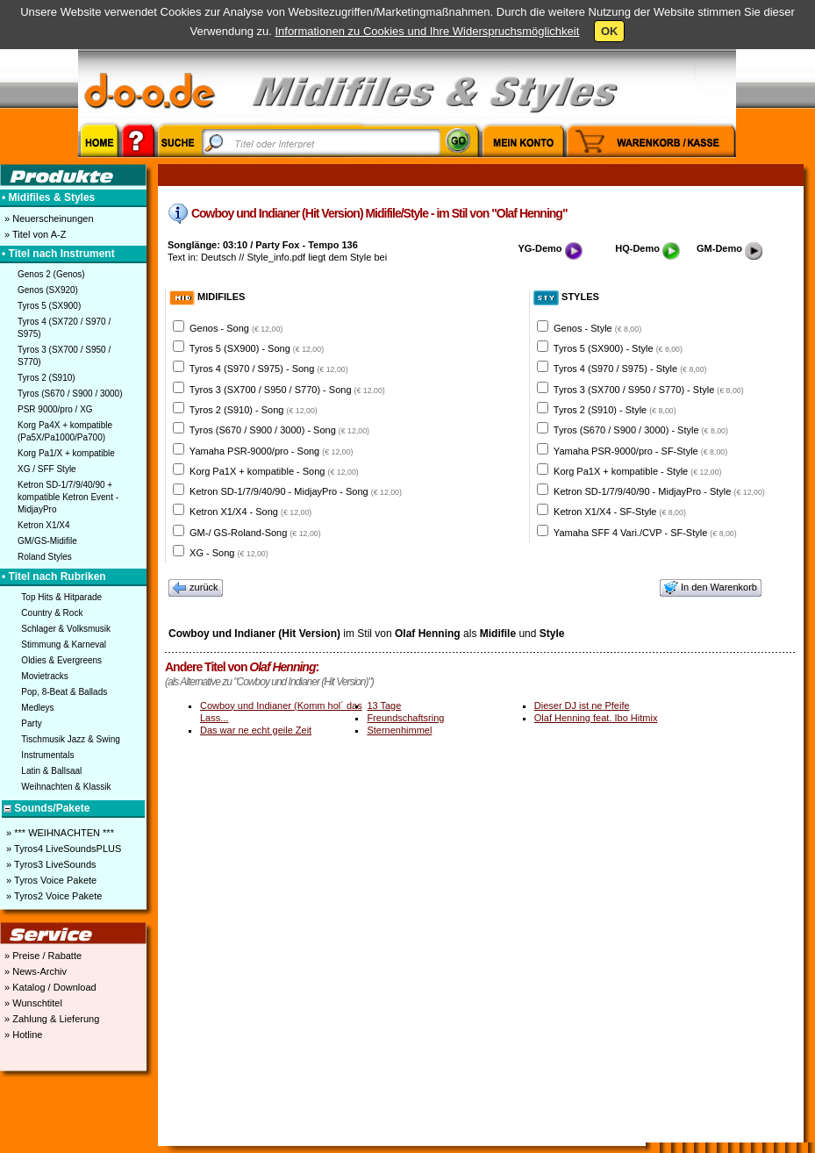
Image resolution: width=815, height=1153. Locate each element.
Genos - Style (597, 328)
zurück (195, 588)
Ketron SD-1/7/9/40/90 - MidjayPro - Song (295, 491)
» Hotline (22, 1034)
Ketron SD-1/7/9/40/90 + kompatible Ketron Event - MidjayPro (68, 497)
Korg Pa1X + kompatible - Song (274, 471)
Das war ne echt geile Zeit (255, 730)
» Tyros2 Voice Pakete (53, 896)
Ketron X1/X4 (43, 525)
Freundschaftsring (405, 718)
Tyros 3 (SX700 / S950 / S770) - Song (287, 389)
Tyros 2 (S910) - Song (253, 410)
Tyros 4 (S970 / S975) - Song (268, 368)
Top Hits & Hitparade (61, 597)
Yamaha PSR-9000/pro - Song (271, 451)
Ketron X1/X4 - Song (250, 511)
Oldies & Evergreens (61, 660)
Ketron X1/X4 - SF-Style (620, 511)
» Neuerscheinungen (48, 218)
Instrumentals (47, 755)
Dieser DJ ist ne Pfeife (582, 705)
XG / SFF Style (47, 469)
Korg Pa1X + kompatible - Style (637, 471)
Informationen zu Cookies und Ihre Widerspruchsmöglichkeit (427, 31)
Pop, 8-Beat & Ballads (64, 692)
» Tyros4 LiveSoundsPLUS (62, 848)
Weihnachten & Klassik (66, 786)
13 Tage (384, 705)
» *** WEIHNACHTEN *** (59, 832)
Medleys (37, 708)
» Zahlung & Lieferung (50, 1018)
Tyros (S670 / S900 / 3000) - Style (641, 430)
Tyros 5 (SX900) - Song (256, 348)
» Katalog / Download (49, 987)
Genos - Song (235, 328)
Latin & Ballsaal (51, 771)
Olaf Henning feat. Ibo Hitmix (596, 718)
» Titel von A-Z (34, 234)
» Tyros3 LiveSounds (50, 864)
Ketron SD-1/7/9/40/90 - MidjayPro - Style (659, 491)
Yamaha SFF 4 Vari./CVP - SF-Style (645, 532)
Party (31, 723)
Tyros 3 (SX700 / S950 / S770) (64, 356)
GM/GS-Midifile (47, 541)
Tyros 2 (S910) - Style (615, 410)
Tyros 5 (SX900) (49, 306)
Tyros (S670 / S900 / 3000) (70, 393)
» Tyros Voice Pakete (50, 880)
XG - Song (228, 553)
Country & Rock (51, 613)
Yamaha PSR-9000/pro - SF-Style (640, 451)
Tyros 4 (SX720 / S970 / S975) (64, 328)
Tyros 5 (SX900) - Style (618, 348)
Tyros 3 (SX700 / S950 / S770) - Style (649, 389)
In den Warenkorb (710, 588)
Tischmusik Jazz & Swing (70, 739)
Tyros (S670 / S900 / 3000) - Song (279, 430)
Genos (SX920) (48, 290)
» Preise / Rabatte (42, 955)
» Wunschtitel (32, 1003)
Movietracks (44, 676)
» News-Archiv (34, 971)
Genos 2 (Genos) (51, 274)
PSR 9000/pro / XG (55, 409)
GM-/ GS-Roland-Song (255, 532)
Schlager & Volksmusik (66, 629)
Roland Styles (45, 557)
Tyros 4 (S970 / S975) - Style (630, 368)
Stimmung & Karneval (63, 644)
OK (609, 31)
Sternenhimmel (399, 730)
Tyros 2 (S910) (46, 378)
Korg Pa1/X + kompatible (66, 453)
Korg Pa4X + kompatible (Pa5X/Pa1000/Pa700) (65, 431)
